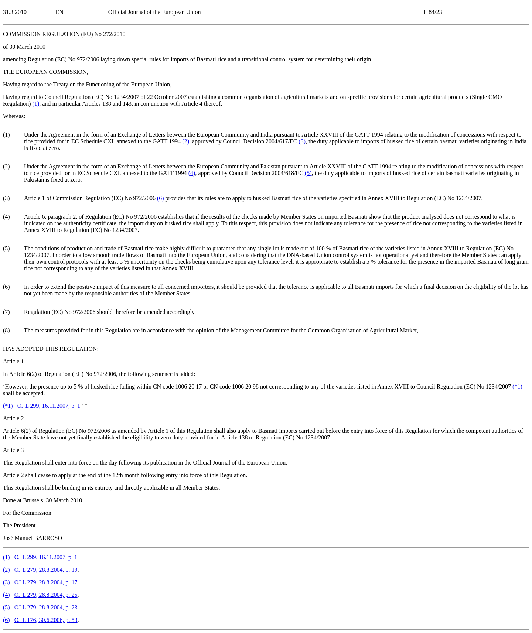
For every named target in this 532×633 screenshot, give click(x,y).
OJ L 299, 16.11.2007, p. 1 (48, 406)
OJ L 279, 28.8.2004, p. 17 (46, 582)
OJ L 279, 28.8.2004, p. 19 (46, 570)
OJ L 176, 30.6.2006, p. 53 (46, 620)
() (36, 103)
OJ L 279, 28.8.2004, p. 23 (46, 607)
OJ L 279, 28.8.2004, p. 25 (46, 595)
